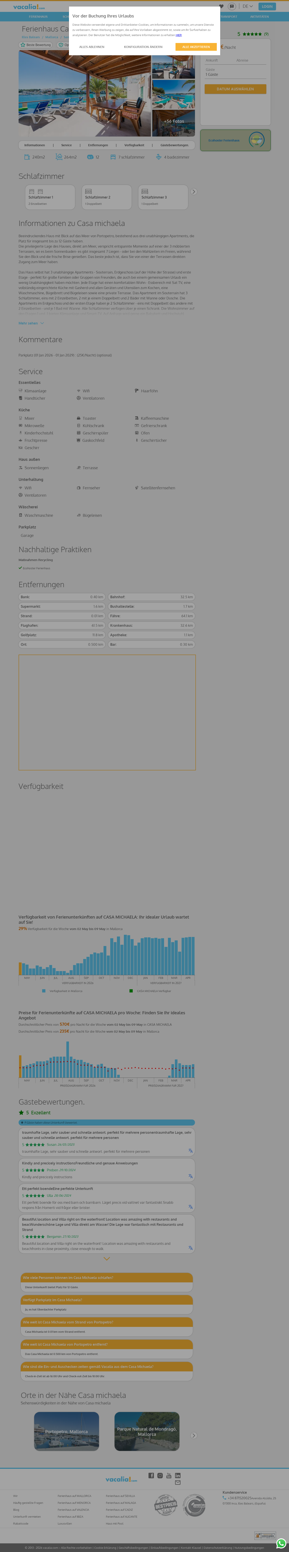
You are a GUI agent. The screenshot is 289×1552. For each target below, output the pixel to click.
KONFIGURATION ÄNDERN (143, 47)
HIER (179, 35)
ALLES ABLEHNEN (91, 47)
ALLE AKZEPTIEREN (196, 47)
